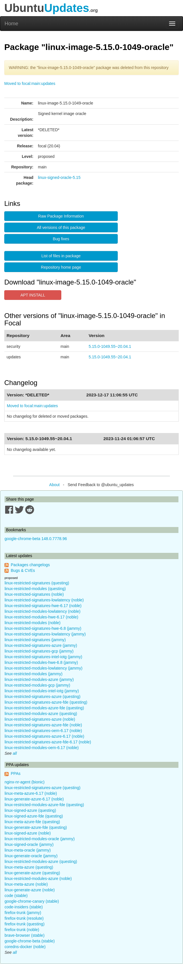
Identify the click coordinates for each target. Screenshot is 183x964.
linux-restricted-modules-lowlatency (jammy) (43, 668)
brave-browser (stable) (24, 935)
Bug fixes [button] (61, 239)
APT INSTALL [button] (33, 295)
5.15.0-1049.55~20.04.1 (110, 346)
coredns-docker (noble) (25, 946)
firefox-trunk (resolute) (24, 918)
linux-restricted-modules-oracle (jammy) (40, 839)
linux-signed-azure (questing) (30, 810)
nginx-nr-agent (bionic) (24, 782)
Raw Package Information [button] (61, 216)
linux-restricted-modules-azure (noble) (38, 878)
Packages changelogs (30, 564)
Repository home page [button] (61, 267)
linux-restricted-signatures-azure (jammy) (41, 645)
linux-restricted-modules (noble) (32, 622)
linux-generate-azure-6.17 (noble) (34, 799)
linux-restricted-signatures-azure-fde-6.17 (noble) (48, 742)
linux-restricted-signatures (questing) (37, 583)
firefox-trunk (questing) (24, 924)
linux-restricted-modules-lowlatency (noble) (42, 611)
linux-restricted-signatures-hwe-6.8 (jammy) (43, 628)
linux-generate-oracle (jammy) (31, 856)
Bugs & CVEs (23, 570)
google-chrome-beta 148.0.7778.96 (36, 538)
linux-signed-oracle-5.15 (59, 177)
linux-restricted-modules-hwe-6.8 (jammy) (41, 662)
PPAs (16, 773)
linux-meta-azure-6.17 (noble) (31, 793)
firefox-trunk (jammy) (23, 912)
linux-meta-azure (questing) (29, 867)
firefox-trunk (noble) (22, 929)
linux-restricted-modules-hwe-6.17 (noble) (41, 617)
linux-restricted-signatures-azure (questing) (42, 696)
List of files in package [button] (61, 256)
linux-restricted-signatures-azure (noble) (40, 719)
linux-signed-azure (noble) (28, 833)
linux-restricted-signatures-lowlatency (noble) (44, 600)
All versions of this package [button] (61, 227)
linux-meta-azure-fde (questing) (32, 821)
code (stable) (16, 895)
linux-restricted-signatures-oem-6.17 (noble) (43, 730)
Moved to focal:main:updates (29, 83)
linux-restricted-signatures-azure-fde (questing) (46, 702)
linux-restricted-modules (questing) (35, 588)
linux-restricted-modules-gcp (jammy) (37, 685)
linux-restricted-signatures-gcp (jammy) (39, 651)
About (54, 484)
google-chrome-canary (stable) (32, 901)
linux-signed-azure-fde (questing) (34, 816)
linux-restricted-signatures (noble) (34, 594)
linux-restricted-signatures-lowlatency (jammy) (45, 634)
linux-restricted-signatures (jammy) (35, 639)
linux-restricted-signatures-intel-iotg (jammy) (43, 656)
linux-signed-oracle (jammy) (29, 844)
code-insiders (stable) (24, 907)
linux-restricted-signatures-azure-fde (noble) (43, 725)
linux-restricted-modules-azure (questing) (41, 713)
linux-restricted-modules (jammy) (33, 674)
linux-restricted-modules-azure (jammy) (39, 679)
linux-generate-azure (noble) (30, 890)
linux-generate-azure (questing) (32, 873)
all (15, 753)
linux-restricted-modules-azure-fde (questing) (44, 708)
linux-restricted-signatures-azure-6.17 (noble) (44, 736)
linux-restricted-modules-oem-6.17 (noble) (42, 747)
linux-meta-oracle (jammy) (28, 850)
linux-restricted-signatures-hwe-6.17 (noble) (43, 605)
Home (11, 23)
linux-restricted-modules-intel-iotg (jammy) (42, 691)
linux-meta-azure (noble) (26, 884)
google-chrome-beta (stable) (30, 941)
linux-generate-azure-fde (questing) (36, 827)
